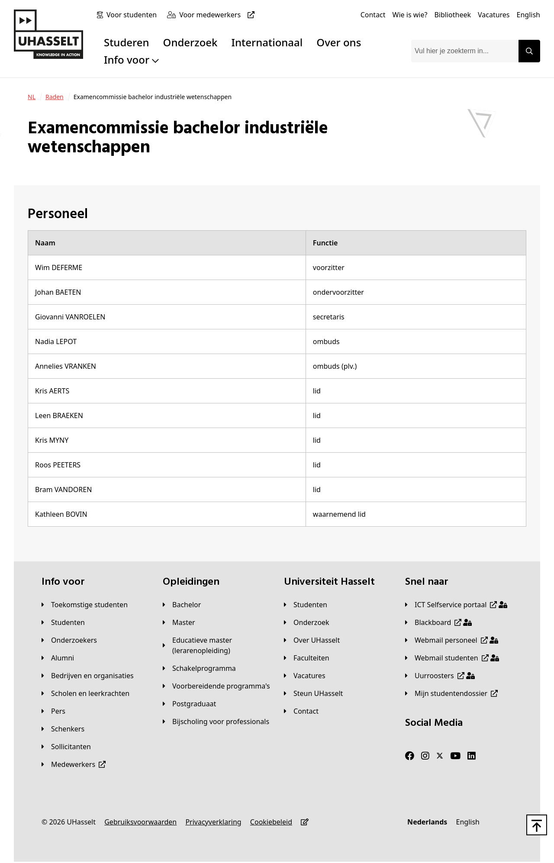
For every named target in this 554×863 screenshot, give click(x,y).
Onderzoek (190, 42)
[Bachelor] (182, 604)
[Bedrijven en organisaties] (88, 675)
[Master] (179, 622)
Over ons (338, 42)
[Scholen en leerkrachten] (85, 693)
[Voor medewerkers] (218, 15)
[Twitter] (439, 756)
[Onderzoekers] (69, 640)
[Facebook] (409, 756)
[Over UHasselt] (312, 640)
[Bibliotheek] (452, 15)
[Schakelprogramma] (199, 668)
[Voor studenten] (133, 15)
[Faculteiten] (306, 658)
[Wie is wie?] (410, 15)
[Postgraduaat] (189, 704)
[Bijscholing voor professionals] (216, 721)
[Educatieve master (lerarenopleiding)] (216, 645)
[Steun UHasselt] (313, 693)
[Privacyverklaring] (213, 822)
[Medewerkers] (74, 764)
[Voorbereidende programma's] (216, 686)
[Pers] (53, 711)
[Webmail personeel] (451, 640)
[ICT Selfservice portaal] (456, 604)
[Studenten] (63, 622)
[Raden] (54, 97)
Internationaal (267, 42)
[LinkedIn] (471, 756)
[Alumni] (58, 658)
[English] (528, 15)
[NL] (31, 97)
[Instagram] (425, 756)
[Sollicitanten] (66, 746)
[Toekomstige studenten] (85, 604)
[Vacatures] (494, 15)
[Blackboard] (438, 622)
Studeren (126, 42)
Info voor (131, 59)
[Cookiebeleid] (271, 822)
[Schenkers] (63, 729)
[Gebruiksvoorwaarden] (140, 822)
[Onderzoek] (306, 622)
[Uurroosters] (440, 675)
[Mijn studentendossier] (451, 693)
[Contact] (373, 15)
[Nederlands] (427, 822)
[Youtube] (455, 756)
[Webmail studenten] (452, 658)
